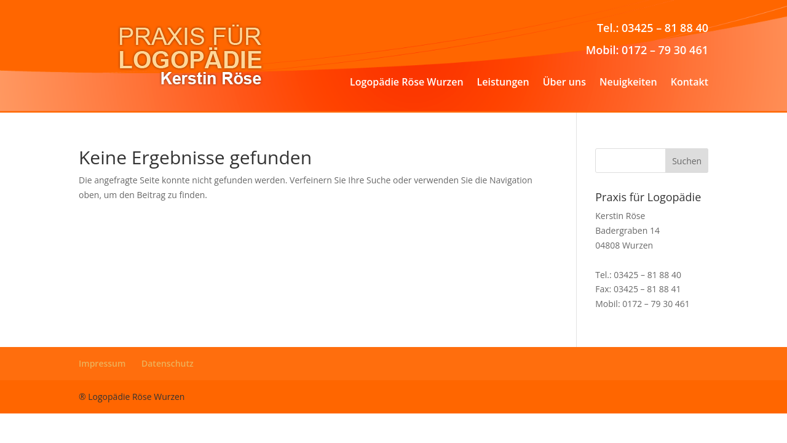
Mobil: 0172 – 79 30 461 (647, 49)
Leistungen (503, 83)
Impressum (102, 363)
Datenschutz (167, 363)
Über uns (564, 83)
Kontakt (689, 83)
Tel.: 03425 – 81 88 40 (652, 27)
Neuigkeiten (628, 83)
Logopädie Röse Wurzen (407, 83)
